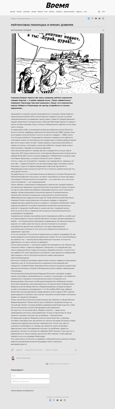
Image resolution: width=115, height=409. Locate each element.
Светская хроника (69, 11)
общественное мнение (33, 350)
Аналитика (26, 11)
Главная (13, 18)
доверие (19, 350)
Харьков (12, 11)
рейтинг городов (51, 350)
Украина (19, 11)
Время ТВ (40, 11)
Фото (45, 11)
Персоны (51, 11)
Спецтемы (59, 11)
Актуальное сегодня (23, 18)
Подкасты (79, 11)
